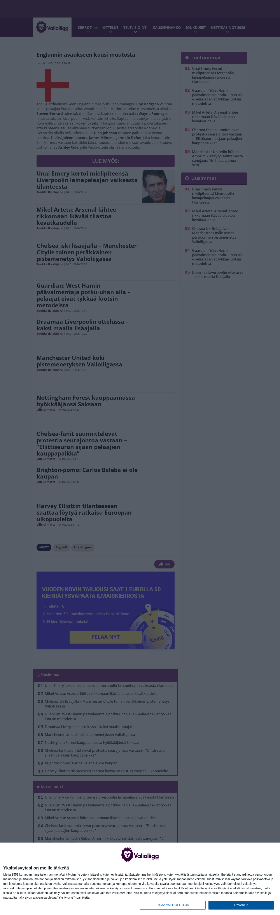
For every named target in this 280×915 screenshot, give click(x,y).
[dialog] (140, 879)
